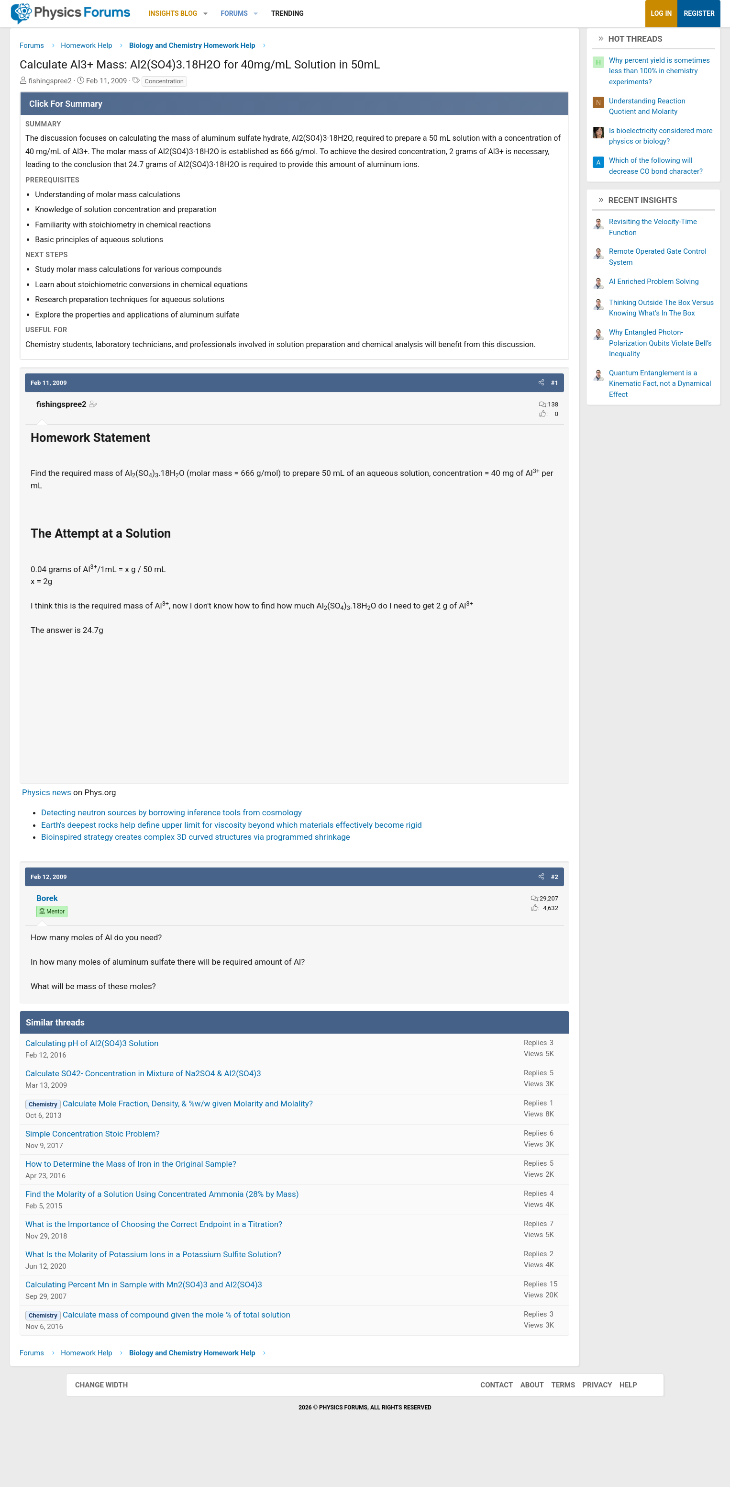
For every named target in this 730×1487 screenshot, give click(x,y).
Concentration (230, 84)
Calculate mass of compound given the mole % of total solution (242, 1357)
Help (619, 1427)
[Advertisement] (294, 748)
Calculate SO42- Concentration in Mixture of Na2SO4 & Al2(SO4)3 (209, 1115)
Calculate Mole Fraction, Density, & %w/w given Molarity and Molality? (254, 1145)
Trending (353, 13)
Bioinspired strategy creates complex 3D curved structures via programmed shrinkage (261, 879)
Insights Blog (239, 13)
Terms (553, 1427)
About (522, 1427)
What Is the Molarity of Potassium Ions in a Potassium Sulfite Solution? (219, 1296)
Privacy (588, 1427)
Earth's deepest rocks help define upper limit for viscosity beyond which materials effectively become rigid (297, 867)
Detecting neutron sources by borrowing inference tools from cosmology (237, 854)
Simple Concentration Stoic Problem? (158, 1176)
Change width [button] (111, 1427)
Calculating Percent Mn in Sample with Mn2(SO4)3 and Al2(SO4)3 (209, 1326)
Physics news (112, 834)
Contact (487, 1427)
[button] (271, 13)
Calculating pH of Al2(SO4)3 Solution (157, 1085)
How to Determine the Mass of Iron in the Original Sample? (196, 1206)
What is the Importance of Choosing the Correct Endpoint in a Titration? (219, 1266)
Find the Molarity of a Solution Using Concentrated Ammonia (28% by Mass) (228, 1236)
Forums (300, 13)
